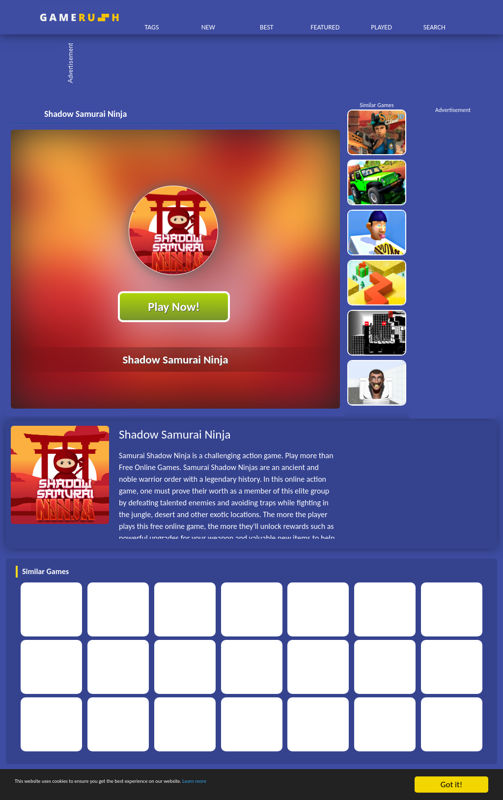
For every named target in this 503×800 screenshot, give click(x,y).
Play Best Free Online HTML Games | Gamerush (79, 17)
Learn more (306, 785)
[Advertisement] (256, 64)
